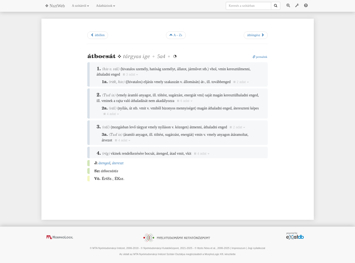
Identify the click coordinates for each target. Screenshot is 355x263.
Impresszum (239, 248)
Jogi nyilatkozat (256, 248)
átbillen (98, 35)
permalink (260, 57)
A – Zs (175, 35)
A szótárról (80, 5)
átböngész (255, 35)
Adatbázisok (105, 5)
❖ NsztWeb (55, 6)
